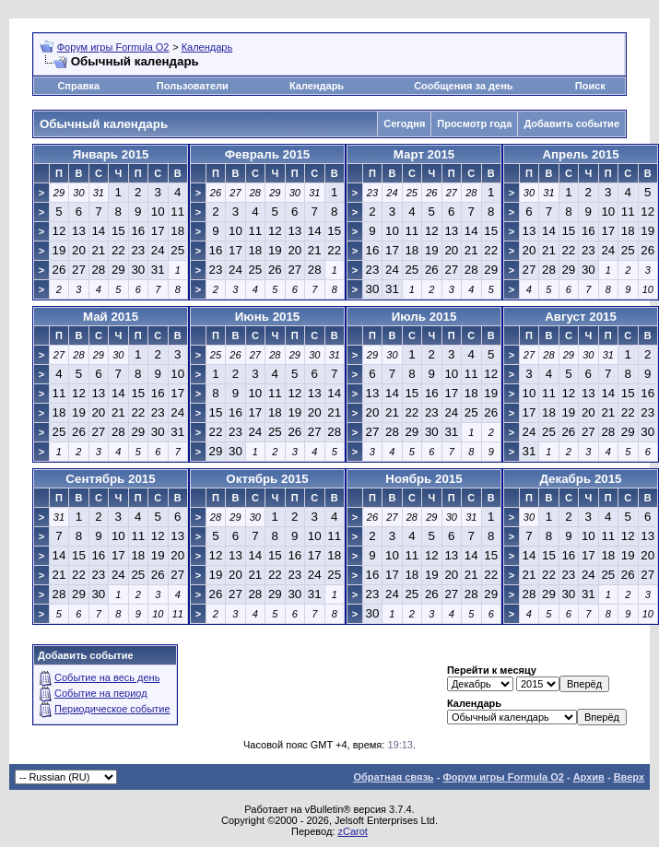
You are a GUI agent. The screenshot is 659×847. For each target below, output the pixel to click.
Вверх (629, 776)
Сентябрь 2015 (110, 479)
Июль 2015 (424, 317)
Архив (589, 776)
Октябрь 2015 (267, 479)
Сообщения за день (463, 85)
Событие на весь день (106, 677)
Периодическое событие (112, 708)
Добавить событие (571, 123)
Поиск (590, 85)
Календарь (207, 47)
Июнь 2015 (267, 317)
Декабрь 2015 (580, 479)
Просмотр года (474, 123)
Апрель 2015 (580, 154)
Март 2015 (424, 154)
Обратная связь (393, 776)
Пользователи (193, 85)
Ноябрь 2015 (423, 479)
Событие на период (100, 693)
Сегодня (404, 123)
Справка (78, 85)
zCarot (352, 831)
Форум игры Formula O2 (113, 47)
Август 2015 (581, 317)
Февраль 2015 (268, 154)
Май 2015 (110, 317)
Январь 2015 (111, 154)
